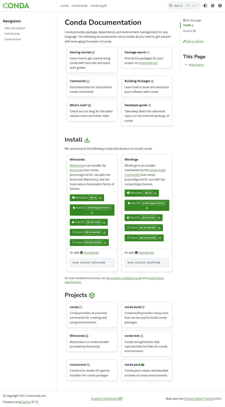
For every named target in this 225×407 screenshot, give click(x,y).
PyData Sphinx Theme (198, 399)
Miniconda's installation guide (124, 278)
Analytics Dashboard (106, 399)
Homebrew (91, 253)
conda (64, 6)
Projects (189, 31)
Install (188, 25)
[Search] (184, 5)
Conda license (13, 39)
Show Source (196, 64)
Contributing (12, 33)
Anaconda (76, 170)
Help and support (15, 28)
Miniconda (77, 165)
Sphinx (26, 402)
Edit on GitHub (193, 41)
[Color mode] (205, 6)
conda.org (97, 6)
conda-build (79, 6)
